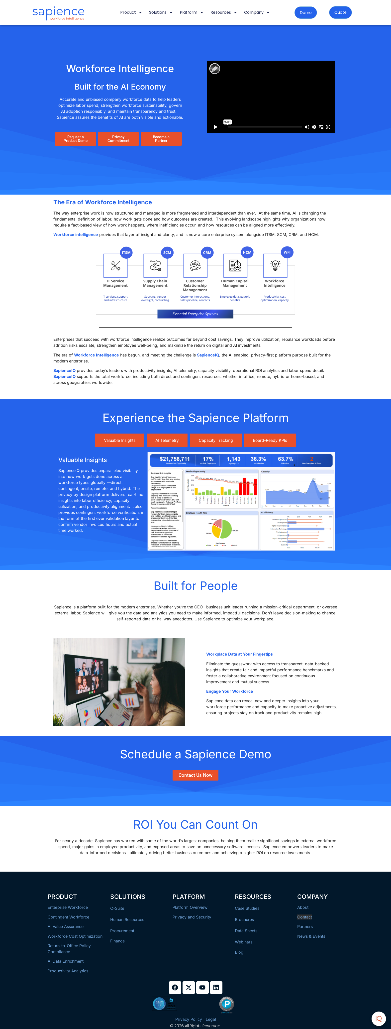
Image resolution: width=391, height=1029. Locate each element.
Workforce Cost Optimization (75, 936)
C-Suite (117, 908)
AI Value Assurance (66, 926)
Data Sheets (246, 930)
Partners (305, 926)
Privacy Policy (188, 1019)
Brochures (244, 919)
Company (257, 12)
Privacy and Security (192, 917)
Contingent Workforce (68, 917)
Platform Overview (190, 907)
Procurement (122, 930)
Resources (223, 12)
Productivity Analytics (68, 970)
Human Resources (127, 919)
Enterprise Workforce (68, 907)
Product (131, 12)
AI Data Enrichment (66, 961)
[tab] (119, 440)
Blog (239, 952)
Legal (211, 1019)
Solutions (161, 12)
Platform (192, 12)
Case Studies (247, 908)
